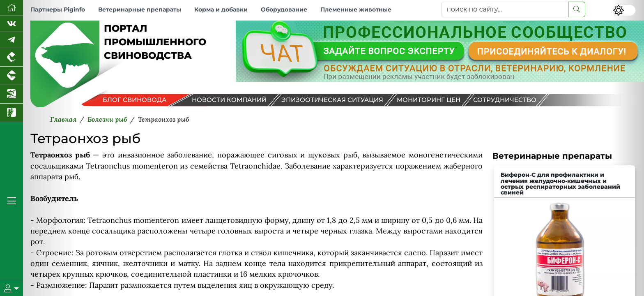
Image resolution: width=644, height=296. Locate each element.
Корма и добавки (221, 9)
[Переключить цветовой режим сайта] (624, 10)
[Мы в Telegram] (11, 40)
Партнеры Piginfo (57, 9)
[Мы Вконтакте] (11, 24)
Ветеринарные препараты (139, 9)
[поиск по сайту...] (504, 9)
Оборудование (284, 9)
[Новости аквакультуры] (11, 94)
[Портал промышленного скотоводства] (11, 76)
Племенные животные (355, 9)
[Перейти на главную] (11, 8)
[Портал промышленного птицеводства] (11, 57)
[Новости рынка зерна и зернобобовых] (11, 113)
